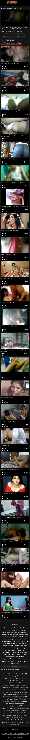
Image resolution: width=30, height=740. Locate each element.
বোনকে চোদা (22, 678)
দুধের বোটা (13, 650)
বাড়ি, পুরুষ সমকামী (17, 628)
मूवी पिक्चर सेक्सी (15, 722)
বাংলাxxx (16, 673)
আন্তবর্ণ (14, 648)
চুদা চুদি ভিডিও (15, 624)
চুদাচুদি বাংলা (19, 685)
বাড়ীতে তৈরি (25, 641)
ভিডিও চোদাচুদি (22, 699)
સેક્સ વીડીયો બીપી (11, 706)
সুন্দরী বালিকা (22, 630)
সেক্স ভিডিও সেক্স (24, 687)
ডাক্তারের (23, 34)
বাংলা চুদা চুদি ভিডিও (17, 696)
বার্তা (20, 643)
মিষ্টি (8, 634)
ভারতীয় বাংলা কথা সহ (6, 36)
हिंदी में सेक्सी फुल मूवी (23, 722)
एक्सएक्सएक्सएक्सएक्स (7, 715)
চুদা (23, 717)
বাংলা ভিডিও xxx (10, 703)
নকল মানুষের (7, 630)
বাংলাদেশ (26, 652)
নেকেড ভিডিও (20, 706)
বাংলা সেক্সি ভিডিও (7, 696)
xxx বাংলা (24, 694)
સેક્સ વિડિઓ (23, 710)
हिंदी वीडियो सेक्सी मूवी (8, 694)
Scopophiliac (7, 639)
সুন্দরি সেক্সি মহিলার (6, 632)
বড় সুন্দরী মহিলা (15, 630)
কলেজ (17, 34)
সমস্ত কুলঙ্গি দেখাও (15, 666)
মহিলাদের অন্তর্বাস (22, 639)
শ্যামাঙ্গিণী (15, 643)
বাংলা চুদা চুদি (13, 690)
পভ (13, 659)
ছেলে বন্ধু (5, 645)
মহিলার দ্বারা (25, 628)
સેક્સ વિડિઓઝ (23, 692)
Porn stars (24, 659)
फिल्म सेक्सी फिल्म (23, 701)
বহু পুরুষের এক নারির (7, 659)
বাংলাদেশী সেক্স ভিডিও (7, 673)
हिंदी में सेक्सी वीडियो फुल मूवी (7, 708)
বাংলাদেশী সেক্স (19, 680)
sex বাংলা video (24, 673)
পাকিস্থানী (16, 645)
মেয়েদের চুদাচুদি (8, 678)
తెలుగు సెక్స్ (15, 678)
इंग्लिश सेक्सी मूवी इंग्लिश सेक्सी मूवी (12, 720)
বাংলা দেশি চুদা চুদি (10, 676)
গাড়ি (9, 661)
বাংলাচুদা (8, 717)
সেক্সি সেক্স (22, 720)
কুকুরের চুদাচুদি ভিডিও (10, 40)
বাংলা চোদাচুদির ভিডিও (16, 717)
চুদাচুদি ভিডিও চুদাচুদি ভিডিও (8, 685)
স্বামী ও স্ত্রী (23, 36)
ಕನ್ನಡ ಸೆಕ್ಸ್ (5, 713)
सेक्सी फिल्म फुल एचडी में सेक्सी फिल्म (15, 683)
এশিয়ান (12, 34)
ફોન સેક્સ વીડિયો (15, 710)
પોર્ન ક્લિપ (16, 708)
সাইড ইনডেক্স (15, 729)
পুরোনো (4, 634)
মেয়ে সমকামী (16, 36)
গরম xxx (25, 696)
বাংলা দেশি (25, 685)
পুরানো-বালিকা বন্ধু (21, 648)
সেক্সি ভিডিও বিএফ (15, 701)
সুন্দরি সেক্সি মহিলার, (13, 636)
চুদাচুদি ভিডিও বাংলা (19, 676)
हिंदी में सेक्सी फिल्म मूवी (19, 703)
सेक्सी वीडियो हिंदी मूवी (24, 708)
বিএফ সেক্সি (6, 690)
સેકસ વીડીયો (7, 710)
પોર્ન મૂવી (16, 699)
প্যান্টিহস (14, 641)
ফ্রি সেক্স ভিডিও (6, 701)
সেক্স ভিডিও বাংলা (6, 722)
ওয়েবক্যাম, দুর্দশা (6, 650)
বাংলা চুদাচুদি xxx (6, 687)
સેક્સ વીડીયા (24, 715)
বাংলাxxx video (11, 680)
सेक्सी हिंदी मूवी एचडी (23, 713)
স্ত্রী (27, 632)
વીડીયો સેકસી (16, 715)
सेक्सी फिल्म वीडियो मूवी (13, 713)
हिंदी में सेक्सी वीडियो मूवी (15, 724)
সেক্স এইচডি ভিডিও (22, 690)
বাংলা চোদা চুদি (15, 687)
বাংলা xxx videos (14, 692)
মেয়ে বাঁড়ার (4, 661)
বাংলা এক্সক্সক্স (6, 692)
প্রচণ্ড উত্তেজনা (8, 648)
